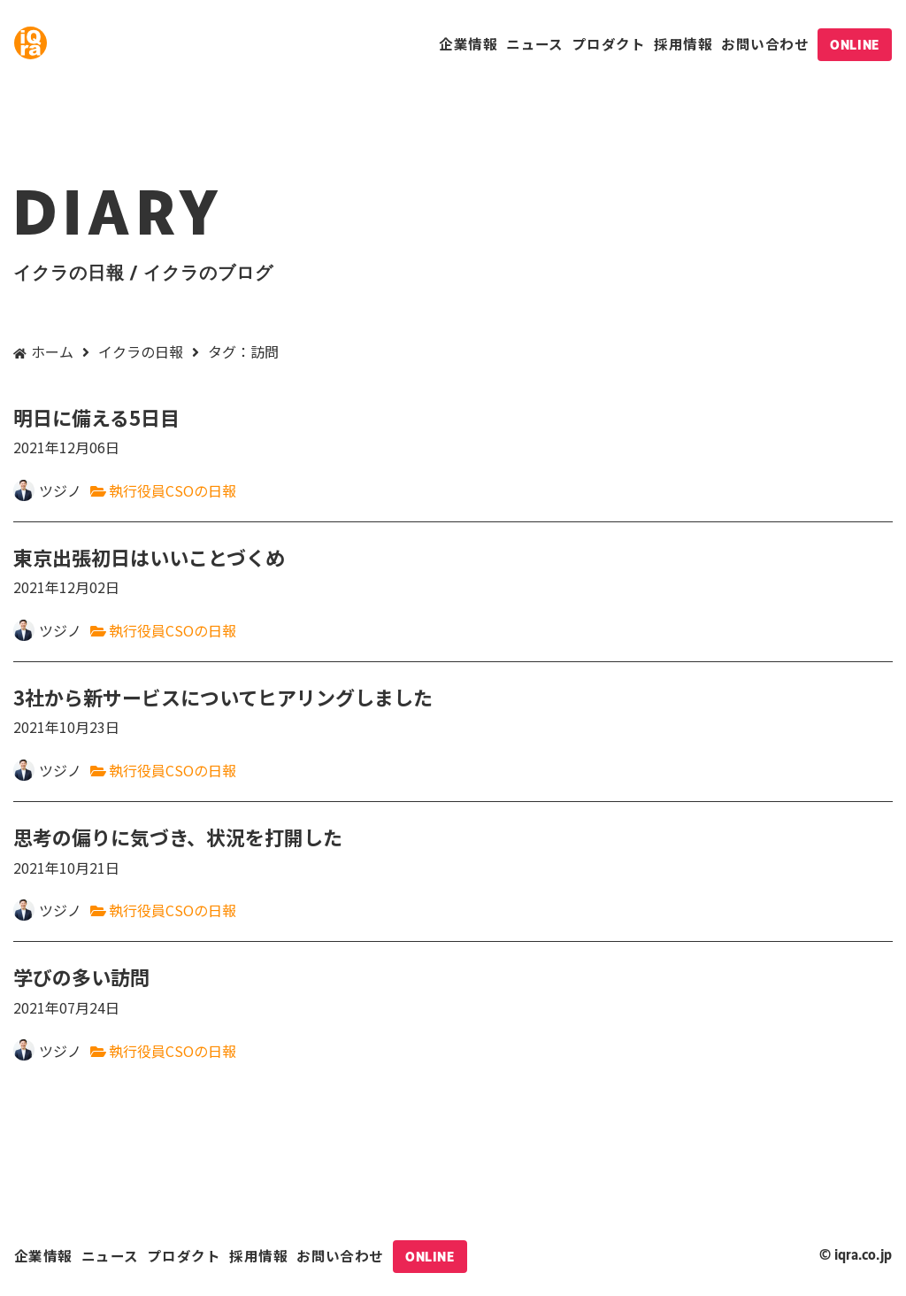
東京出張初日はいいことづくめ (453, 571)
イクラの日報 (140, 351)
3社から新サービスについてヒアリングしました (453, 711)
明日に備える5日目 (453, 431)
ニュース (535, 43)
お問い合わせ (765, 43)
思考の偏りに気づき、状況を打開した (453, 851)
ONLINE (854, 44)
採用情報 (683, 43)
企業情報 (468, 43)
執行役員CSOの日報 (172, 490)
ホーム (52, 351)
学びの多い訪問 (453, 991)
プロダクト (608, 43)
